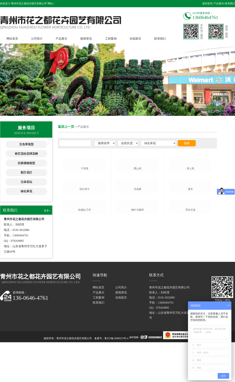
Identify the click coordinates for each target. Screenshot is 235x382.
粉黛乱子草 (84, 291)
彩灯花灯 (26, 172)
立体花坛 (26, 181)
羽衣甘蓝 (190, 291)
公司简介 (37, 38)
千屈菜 (84, 195)
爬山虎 (137, 195)
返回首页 (207, 3)
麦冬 (190, 243)
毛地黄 (137, 243)
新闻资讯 (86, 38)
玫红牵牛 (85, 243)
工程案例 (111, 38)
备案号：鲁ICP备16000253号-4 (111, 378)
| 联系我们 (229, 3)
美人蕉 (190, 195)
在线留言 (135, 38)
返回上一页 (66, 126)
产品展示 (61, 38)
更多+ (47, 210)
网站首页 (12, 38)
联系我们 (160, 38)
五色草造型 (26, 144)
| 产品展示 (218, 3)
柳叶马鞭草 (137, 291)
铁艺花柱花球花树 (26, 153)
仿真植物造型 (26, 163)
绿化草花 (26, 191)
